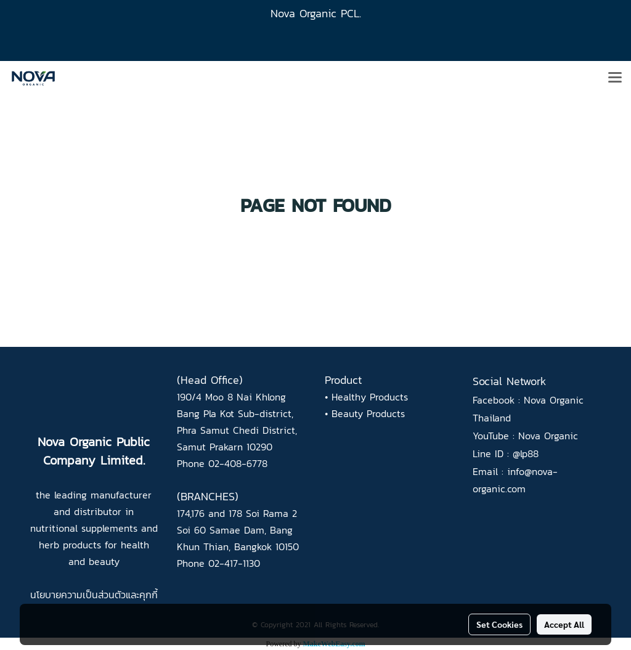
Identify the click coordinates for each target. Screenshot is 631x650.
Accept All (564, 624)
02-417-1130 (234, 563)
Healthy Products (370, 396)
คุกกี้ (148, 594)
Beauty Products (368, 413)
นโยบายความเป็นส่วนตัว (78, 594)
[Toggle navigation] (615, 78)
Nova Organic (548, 435)
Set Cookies (499, 624)
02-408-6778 (237, 463)
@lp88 (526, 453)
